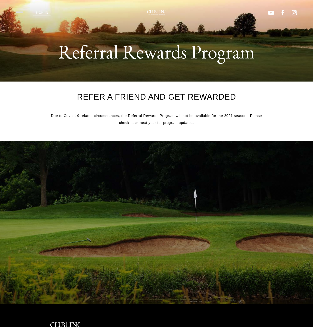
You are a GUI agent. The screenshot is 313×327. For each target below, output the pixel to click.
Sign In (41, 12)
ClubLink (156, 12)
